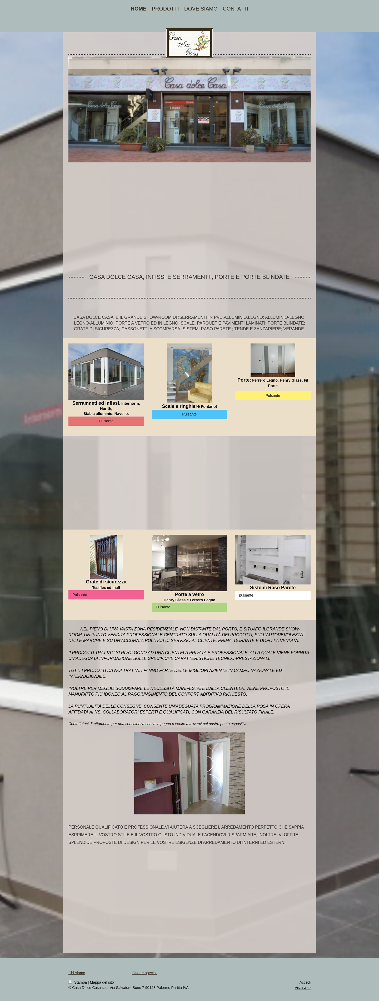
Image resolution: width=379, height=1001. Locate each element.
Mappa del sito (102, 982)
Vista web (303, 987)
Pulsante (106, 421)
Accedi (305, 982)
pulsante (246, 595)
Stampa (78, 982)
